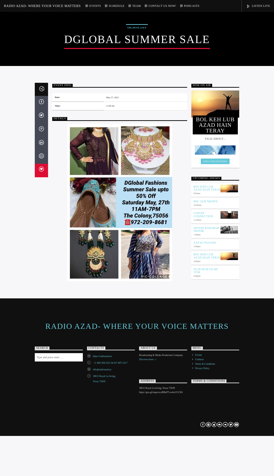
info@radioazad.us (102, 474)
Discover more (148, 464)
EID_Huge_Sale (136, 75)
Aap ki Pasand (205, 347)
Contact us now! (162, 5)
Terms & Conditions (205, 468)
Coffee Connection (203, 319)
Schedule (116, 5)
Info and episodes (215, 266)
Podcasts (191, 5)
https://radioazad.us (102, 461)
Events (95, 5)
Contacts (199, 464)
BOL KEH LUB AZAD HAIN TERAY (207, 293)
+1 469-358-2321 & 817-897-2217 (110, 467)
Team (136, 5)
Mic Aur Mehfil (206, 306)
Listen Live (258, 6)
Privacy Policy (202, 473)
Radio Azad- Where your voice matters (42, 6)
